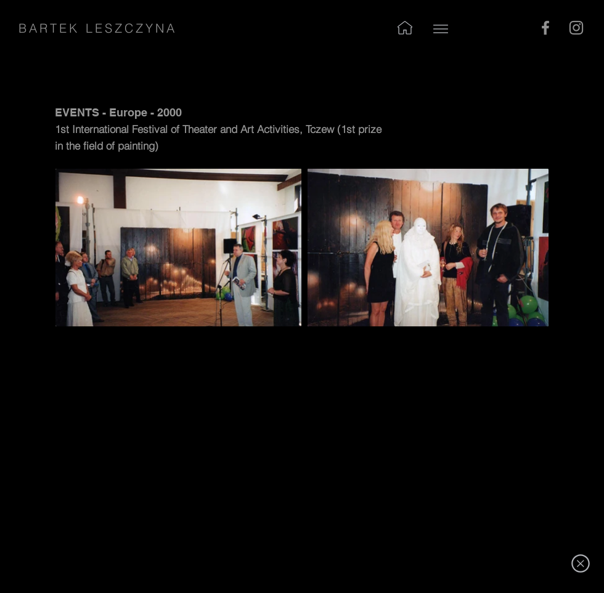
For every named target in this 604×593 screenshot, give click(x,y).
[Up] (440, 28)
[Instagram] (576, 27)
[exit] (580, 563)
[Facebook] (545, 27)
